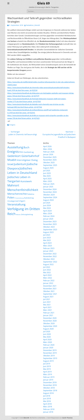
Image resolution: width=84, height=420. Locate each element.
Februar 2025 (48, 184)
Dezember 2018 (49, 382)
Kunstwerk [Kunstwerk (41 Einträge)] (26, 181)
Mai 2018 (47, 401)
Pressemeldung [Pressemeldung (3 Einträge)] (19, 198)
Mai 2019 (47, 369)
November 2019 (50, 353)
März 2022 (47, 278)
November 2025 (50, 160)
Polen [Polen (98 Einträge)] (10, 197)
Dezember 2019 (49, 350)
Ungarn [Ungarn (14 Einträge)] (22, 201)
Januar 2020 (48, 347)
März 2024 (47, 213)
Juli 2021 (46, 299)
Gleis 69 (43, 3)
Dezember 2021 (49, 286)
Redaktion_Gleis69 (33, 25)
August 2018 (48, 393)
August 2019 (48, 361)
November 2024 (50, 192)
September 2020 (50, 326)
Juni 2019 (47, 366)
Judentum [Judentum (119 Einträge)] (20, 164)
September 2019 (50, 358)
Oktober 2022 (49, 259)
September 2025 (50, 165)
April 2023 (47, 243)
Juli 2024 (46, 203)
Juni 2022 (47, 270)
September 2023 (50, 229)
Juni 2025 (47, 173)
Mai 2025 (47, 176)
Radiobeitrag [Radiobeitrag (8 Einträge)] (29, 198)
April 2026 (47, 146)
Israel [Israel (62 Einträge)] (10, 164)
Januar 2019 (48, 380)
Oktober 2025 (49, 162)
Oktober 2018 (49, 388)
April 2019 (47, 371)
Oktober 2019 (49, 355)
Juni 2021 (47, 302)
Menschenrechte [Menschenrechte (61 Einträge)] (17, 193)
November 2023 (50, 224)
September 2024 (50, 197)
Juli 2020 (46, 331)
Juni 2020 (47, 334)
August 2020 (48, 329)
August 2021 (48, 296)
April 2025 (47, 178)
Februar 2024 (48, 216)
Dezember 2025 (49, 157)
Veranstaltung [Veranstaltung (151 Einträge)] (16, 204)
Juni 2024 (47, 205)
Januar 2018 (48, 412)
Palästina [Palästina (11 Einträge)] (30, 194)
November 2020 (50, 321)
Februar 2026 (48, 152)
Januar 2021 (48, 315)
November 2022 (50, 256)
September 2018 (50, 390)
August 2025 (48, 168)
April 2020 (47, 339)
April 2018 (47, 404)
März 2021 (47, 310)
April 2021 (47, 307)
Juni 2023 (47, 237)
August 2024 (48, 200)
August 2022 (48, 264)
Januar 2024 (48, 219)
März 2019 (47, 374)
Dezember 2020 (49, 318)
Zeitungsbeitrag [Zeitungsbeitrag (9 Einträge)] (27, 214)
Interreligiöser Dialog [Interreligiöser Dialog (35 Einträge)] (27, 159)
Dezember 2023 (49, 221)
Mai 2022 (47, 272)
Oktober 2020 (49, 323)
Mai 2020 (47, 337)
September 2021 (50, 294)
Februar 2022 (48, 280)
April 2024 (47, 211)
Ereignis (12, 125)
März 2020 (47, 342)
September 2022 (50, 262)
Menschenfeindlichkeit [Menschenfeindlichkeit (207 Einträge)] (22, 190)
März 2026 (47, 149)
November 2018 (50, 385)
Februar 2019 (48, 377)
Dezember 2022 (49, 253)
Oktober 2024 (49, 194)
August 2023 (48, 232)
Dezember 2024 (49, 189)
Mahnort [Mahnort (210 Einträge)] (13, 185)
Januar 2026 (48, 154)
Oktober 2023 (49, 227)
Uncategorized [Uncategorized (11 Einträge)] (12, 201)
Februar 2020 (48, 345)
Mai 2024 (47, 208)
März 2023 (47, 245)
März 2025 (47, 181)
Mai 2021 (47, 304)
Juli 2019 (46, 363)
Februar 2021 (48, 312)
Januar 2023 (48, 251)
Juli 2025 (46, 170)
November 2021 (50, 288)
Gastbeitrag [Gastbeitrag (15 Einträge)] (29, 152)
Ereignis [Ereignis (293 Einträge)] (13, 151)
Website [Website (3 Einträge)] (18, 214)
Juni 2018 (47, 398)
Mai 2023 (47, 240)
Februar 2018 (48, 409)
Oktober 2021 (49, 291)
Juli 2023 (46, 235)
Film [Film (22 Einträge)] (21, 152)
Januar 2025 (48, 186)
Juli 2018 (46, 396)
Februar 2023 (48, 248)
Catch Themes (67, 418)
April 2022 (47, 275)
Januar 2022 (48, 283)
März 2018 (47, 406)
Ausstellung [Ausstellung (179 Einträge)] (15, 147)
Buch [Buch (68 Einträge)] (26, 147)
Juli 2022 (46, 267)
